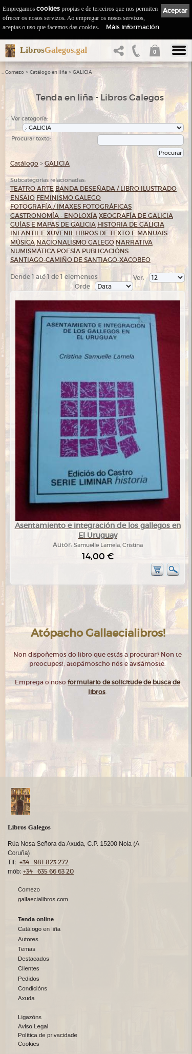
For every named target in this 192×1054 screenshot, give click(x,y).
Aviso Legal (33, 1027)
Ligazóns (29, 1018)
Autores (28, 940)
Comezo (14, 72)
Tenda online (36, 920)
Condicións (32, 989)
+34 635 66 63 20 (48, 872)
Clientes (28, 969)
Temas (26, 949)
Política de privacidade (47, 1035)
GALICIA (82, 72)
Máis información (132, 27)
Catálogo (24, 163)
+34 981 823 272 (44, 862)
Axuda (26, 999)
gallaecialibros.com (43, 900)
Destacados (33, 959)
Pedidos (28, 979)
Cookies (28, 1044)
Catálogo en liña (48, 72)
